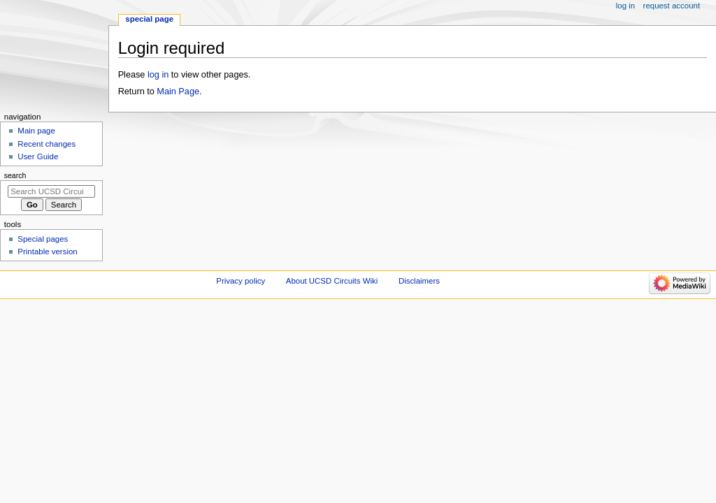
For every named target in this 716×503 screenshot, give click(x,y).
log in (158, 75)
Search (15, 175)
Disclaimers (419, 281)
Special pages (42, 239)
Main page (36, 130)
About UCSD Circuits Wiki (332, 281)
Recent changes (46, 144)
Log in (625, 5)
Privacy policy (240, 281)
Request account (672, 5)
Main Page (178, 91)
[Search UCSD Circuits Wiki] (51, 191)
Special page (149, 19)
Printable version (47, 251)
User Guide (37, 156)
